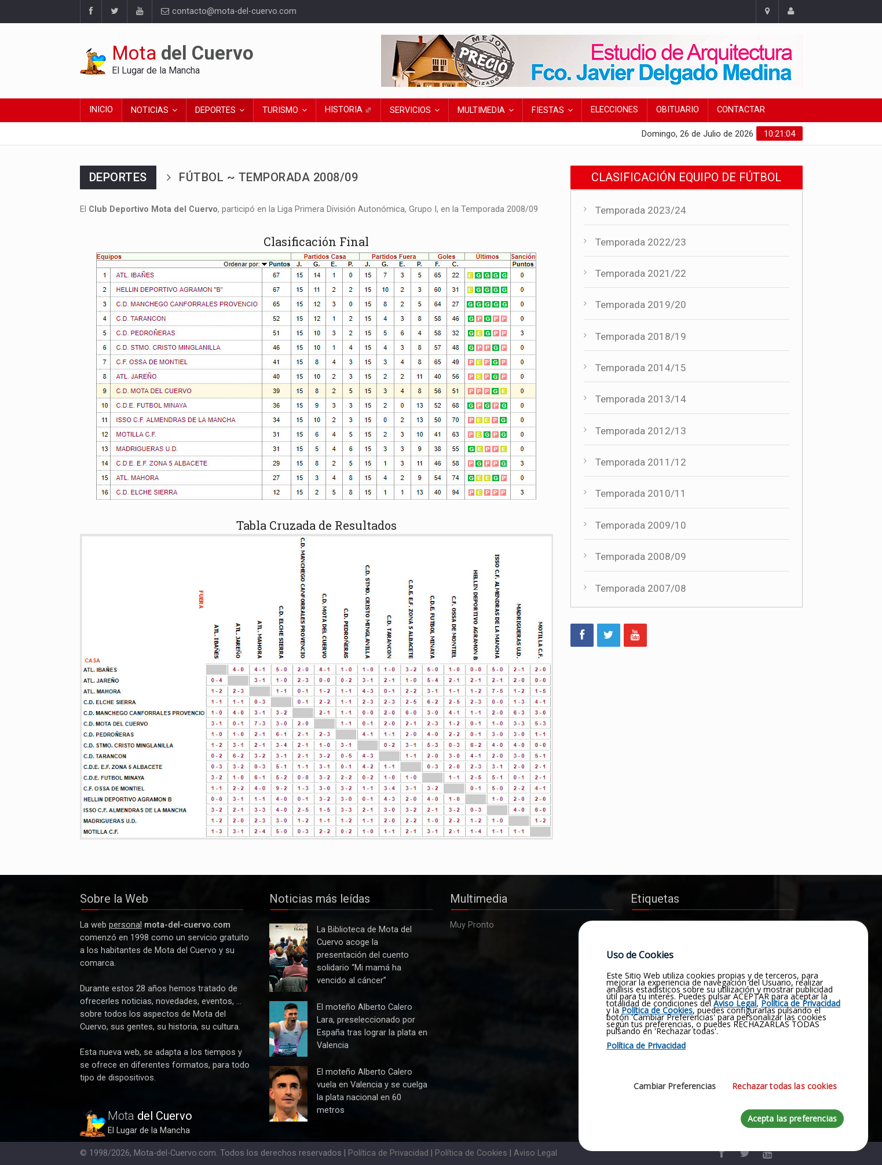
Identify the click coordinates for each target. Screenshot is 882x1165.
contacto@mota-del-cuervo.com (229, 11)
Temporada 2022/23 (640, 242)
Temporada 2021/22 (640, 273)
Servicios (410, 110)
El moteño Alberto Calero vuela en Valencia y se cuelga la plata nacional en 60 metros (288, 1094)
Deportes (215, 110)
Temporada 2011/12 (640, 462)
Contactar (741, 110)
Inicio (101, 110)
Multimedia (481, 110)
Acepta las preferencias (792, 1118)
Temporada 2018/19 (640, 336)
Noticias (150, 110)
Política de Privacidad (388, 1153)
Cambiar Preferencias (675, 1085)
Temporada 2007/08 (640, 588)
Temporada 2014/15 (640, 367)
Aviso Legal (535, 1153)
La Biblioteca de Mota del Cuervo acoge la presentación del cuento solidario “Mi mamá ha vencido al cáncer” (288, 958)
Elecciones (614, 110)
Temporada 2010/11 (640, 493)
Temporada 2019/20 (640, 304)
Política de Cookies (471, 1153)
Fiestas (548, 110)
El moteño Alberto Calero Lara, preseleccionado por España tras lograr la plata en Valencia (288, 1029)
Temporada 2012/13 (640, 431)
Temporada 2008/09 (640, 556)
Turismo (280, 110)
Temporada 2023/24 (640, 210)
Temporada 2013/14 (640, 399)
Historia (348, 110)
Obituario (677, 110)
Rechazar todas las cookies (784, 1085)
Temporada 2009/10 (640, 525)
